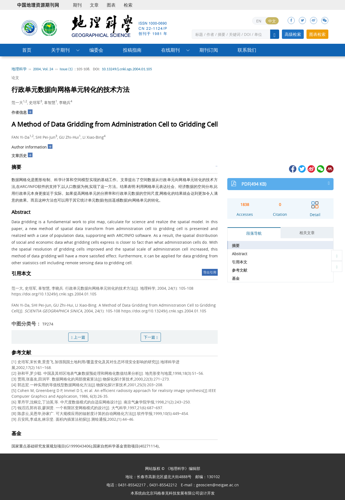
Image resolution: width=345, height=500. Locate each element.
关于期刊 (60, 50)
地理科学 (19, 69)
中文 (272, 21)
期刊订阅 (208, 50)
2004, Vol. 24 (43, 69)
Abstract (239, 253)
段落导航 (254, 233)
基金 (236, 278)
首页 (26, 50)
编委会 (96, 50)
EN (258, 21)
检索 (128, 5)
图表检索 (317, 34)
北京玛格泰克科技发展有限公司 (172, 493)
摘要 (236, 245)
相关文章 (307, 232)
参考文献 (239, 270)
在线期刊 (170, 50)
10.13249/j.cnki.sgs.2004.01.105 (127, 69)
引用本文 (239, 261)
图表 (111, 5)
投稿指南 (132, 50)
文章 (94, 5)
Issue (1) (66, 69)
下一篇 (151, 337)
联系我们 (247, 50)
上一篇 (78, 337)
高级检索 (293, 34)
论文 (15, 77)
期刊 (77, 5)
